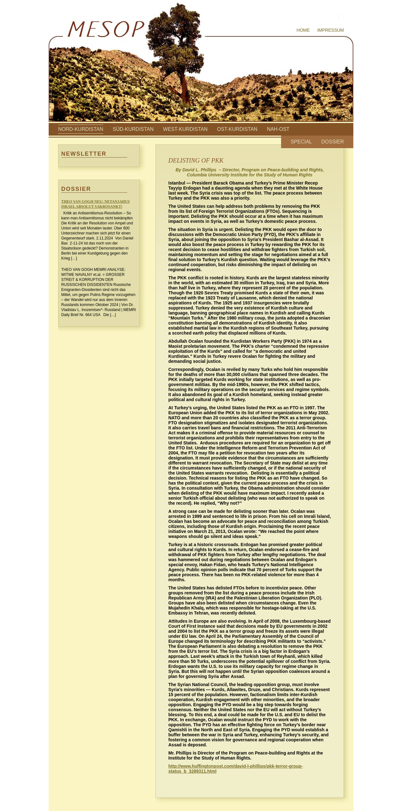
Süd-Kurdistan (133, 129)
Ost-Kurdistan (237, 129)
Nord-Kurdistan (80, 129)
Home (303, 30)
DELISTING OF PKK (196, 160)
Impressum (330, 30)
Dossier (332, 141)
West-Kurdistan (185, 129)
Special (301, 141)
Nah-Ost (278, 129)
